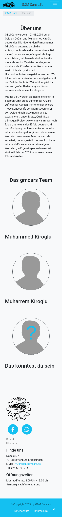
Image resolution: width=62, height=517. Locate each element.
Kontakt (10, 439)
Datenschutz (21, 511)
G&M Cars (11, 13)
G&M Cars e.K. (32, 5)
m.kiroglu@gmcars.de (28, 463)
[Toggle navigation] (54, 4)
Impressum (41, 511)
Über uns (11, 443)
